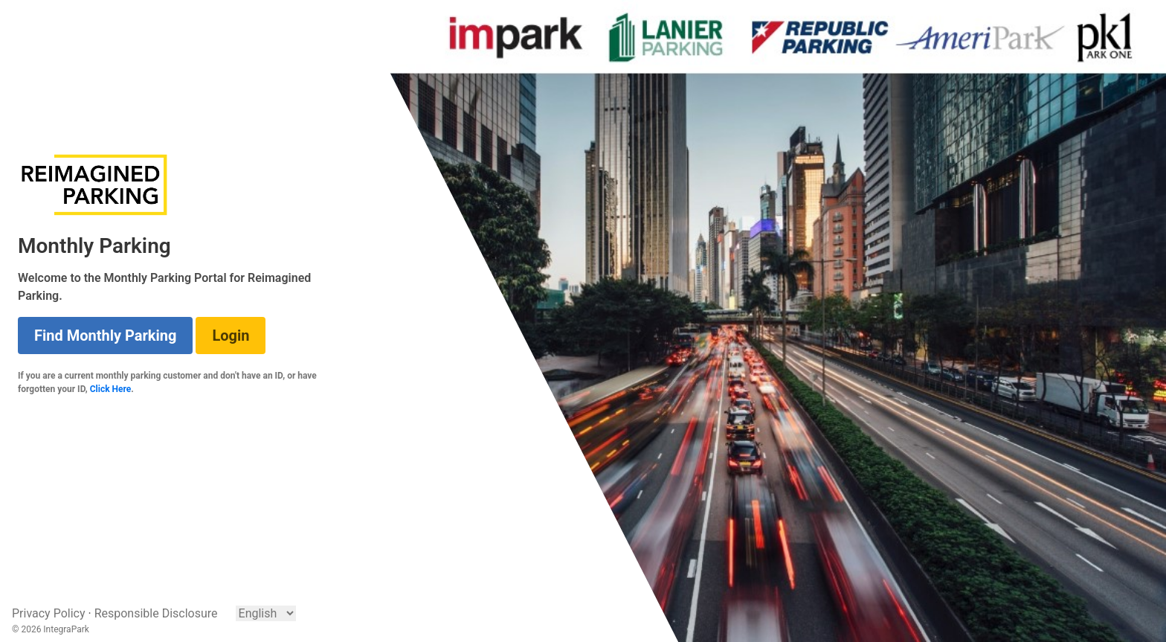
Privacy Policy (49, 613)
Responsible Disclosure (156, 613)
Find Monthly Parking (105, 335)
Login (230, 335)
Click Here (111, 389)
